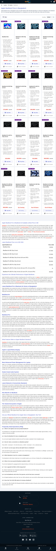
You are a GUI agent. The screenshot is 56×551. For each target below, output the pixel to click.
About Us (22, 511)
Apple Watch (20, 231)
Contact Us (40, 513)
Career (31, 513)
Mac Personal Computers (39, 231)
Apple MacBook (18, 296)
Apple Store (26, 302)
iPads (20, 407)
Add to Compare (7, 66)
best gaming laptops (27, 299)
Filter (4, 17)
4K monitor (29, 330)
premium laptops (25, 227)
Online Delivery (29, 511)
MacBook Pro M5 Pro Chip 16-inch (11, 264)
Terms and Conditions (46, 511)
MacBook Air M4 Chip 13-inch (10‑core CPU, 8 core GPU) (48, 186)
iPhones (13, 407)
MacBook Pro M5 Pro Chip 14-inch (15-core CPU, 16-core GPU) (48, 88)
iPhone (29, 231)
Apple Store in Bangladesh (17, 234)
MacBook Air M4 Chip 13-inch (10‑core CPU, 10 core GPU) (34, 38)
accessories (48, 237)
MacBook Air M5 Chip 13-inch (10, 250)
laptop (38, 277)
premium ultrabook (20, 281)
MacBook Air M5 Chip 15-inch (10, 254)
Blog (36, 513)
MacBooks (4, 342)
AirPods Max (41, 378)
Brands (46, 513)
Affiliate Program (8, 511)
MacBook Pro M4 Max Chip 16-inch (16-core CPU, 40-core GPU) (34, 137)
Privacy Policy (37, 511)
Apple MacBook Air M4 (14, 307)
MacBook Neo (5, 36)
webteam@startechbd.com (28, 529)
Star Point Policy (24, 513)
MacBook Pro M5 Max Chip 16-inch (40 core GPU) (7, 186)
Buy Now (8, 63)
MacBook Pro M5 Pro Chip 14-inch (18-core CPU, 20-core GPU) (21, 186)
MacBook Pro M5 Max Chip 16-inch (12, 261)
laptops (48, 345)
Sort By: (44, 17)
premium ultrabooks (25, 343)
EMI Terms (16, 511)
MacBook (4, 225)
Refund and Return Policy (13, 513)
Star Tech (30, 417)
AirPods (17, 407)
